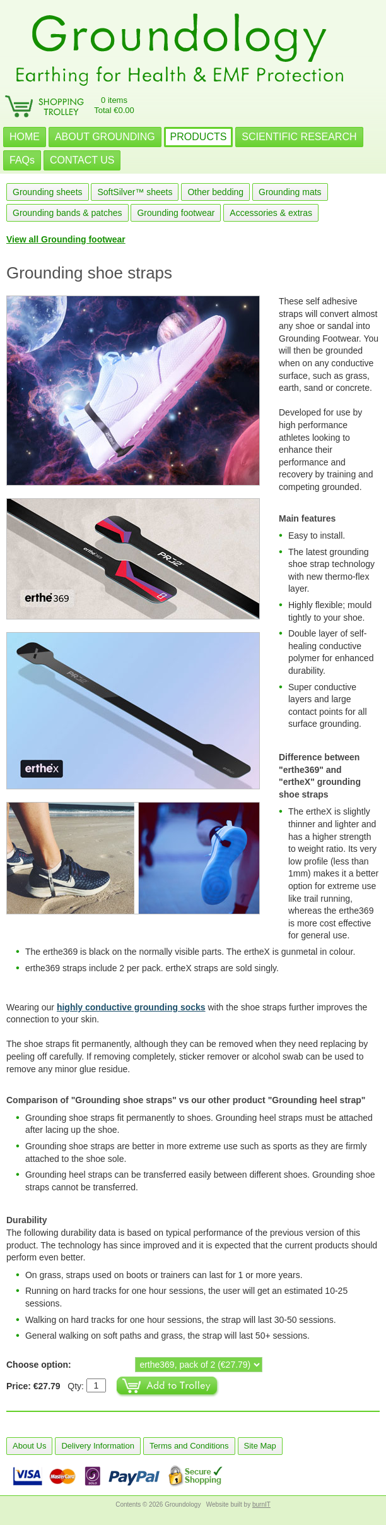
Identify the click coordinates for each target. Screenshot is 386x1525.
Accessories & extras (271, 213)
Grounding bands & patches (67, 213)
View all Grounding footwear (66, 239)
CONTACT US (82, 160)
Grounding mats (290, 192)
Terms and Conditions (189, 1445)
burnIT (261, 1504)
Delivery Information (97, 1445)
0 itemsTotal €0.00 (114, 105)
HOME (24, 136)
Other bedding (215, 192)
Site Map (260, 1445)
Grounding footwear (175, 213)
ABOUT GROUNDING (105, 136)
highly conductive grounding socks (131, 1007)
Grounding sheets (48, 192)
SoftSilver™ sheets (134, 192)
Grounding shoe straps (89, 272)
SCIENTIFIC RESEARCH (299, 136)
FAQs (22, 160)
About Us (29, 1445)
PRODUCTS (198, 136)
